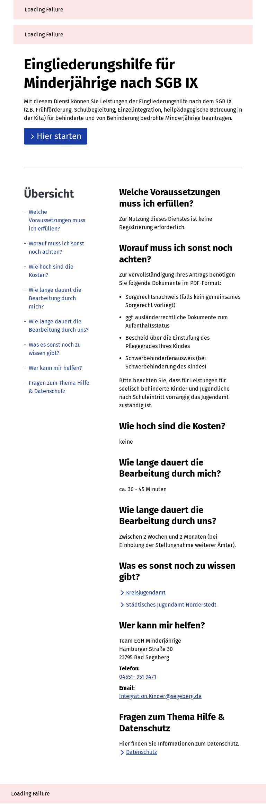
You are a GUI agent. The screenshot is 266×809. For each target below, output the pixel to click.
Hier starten (55, 136)
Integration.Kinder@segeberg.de (160, 696)
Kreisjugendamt (142, 592)
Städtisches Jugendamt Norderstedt (167, 604)
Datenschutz (138, 752)
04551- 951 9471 (137, 676)
